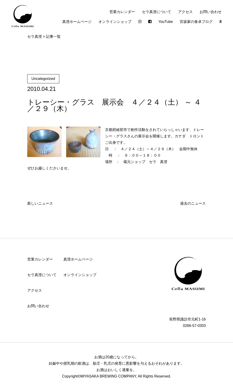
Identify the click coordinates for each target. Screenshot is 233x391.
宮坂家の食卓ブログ (196, 22)
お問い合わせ (211, 12)
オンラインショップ (114, 22)
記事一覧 (53, 36)
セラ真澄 (34, 36)
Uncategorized (43, 79)
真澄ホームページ (77, 22)
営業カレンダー (122, 12)
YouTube (165, 22)
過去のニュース (193, 203)
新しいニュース (40, 203)
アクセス (185, 12)
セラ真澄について (156, 12)
